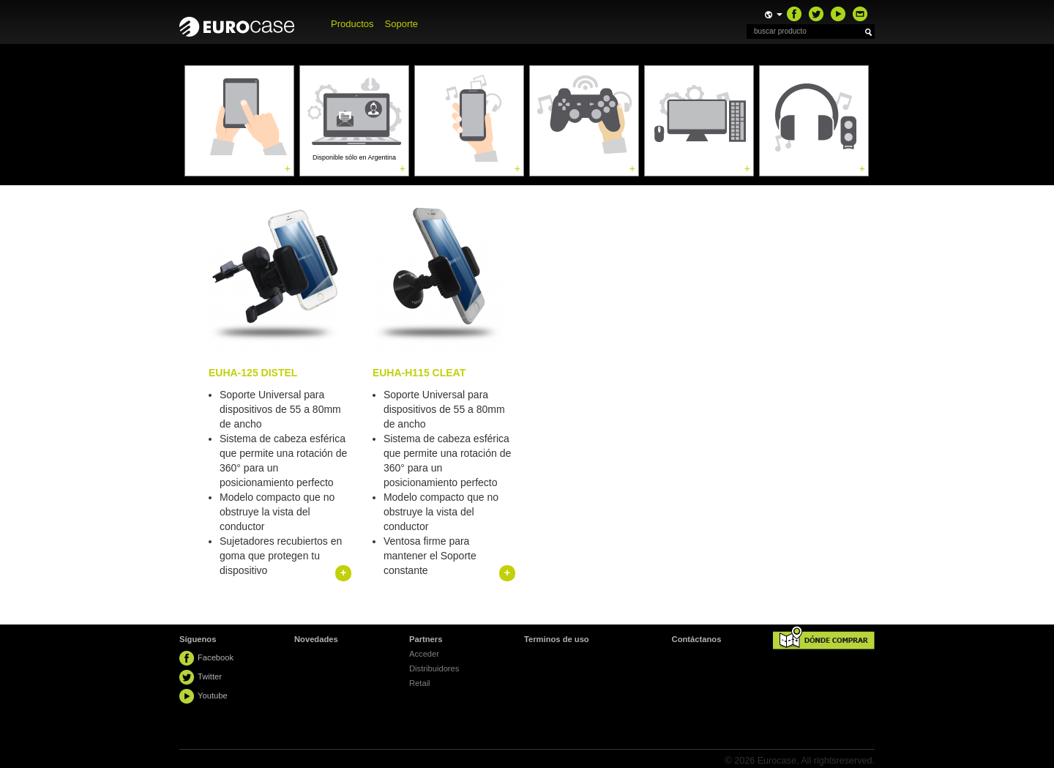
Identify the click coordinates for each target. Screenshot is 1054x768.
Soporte (402, 23)
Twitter (210, 676)
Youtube (213, 695)
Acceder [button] (424, 653)
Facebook (215, 657)
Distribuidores (434, 668)
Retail (419, 683)
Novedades (316, 639)
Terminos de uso (556, 639)
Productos (352, 23)
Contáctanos (697, 639)
